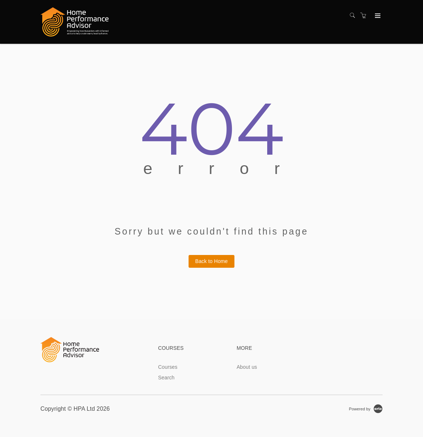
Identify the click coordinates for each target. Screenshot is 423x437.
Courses (167, 367)
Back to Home (211, 261)
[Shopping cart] (365, 16)
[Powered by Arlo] (366, 408)
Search (166, 377)
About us (247, 367)
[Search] (354, 16)
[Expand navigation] (377, 16)
